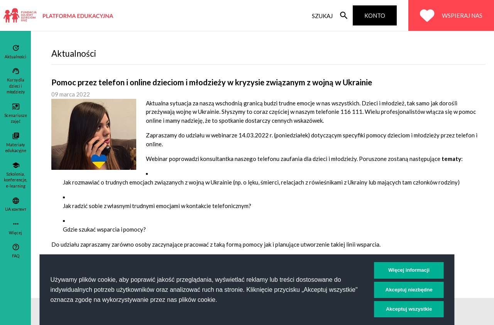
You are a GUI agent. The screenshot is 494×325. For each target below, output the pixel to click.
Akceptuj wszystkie (409, 309)
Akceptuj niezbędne (409, 290)
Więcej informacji (409, 270)
